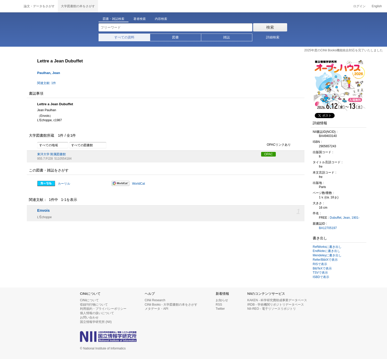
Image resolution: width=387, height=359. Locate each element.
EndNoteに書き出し (326, 251)
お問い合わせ (89, 317)
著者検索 (139, 19)
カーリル (64, 183)
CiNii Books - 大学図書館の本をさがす (171, 304)
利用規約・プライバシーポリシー (103, 309)
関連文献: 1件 (46, 83)
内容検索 (161, 19)
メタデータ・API (156, 309)
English (377, 6)
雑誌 (226, 37)
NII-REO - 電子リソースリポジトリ (271, 309)
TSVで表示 (320, 272)
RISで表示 (320, 264)
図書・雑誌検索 (113, 19)
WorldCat (138, 183)
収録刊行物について (94, 304)
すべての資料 (124, 37)
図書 (175, 37)
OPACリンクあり (276, 145)
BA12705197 (328, 228)
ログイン (359, 6)
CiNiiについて (89, 300)
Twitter (220, 309)
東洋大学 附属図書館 (51, 154)
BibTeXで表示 (322, 268)
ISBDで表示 (321, 277)
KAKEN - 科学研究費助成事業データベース (277, 300)
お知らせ (222, 300)
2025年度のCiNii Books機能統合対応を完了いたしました (343, 50)
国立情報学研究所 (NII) (96, 322)
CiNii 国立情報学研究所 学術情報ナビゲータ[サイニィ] (10, 6)
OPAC (268, 154)
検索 (270, 27)
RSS (219, 304)
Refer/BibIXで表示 (325, 260)
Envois (43, 210)
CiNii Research (155, 300)
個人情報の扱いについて (97, 313)
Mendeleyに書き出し (327, 255)
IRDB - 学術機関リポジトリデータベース (275, 304)
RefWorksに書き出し (327, 247)
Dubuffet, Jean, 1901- (344, 217)
